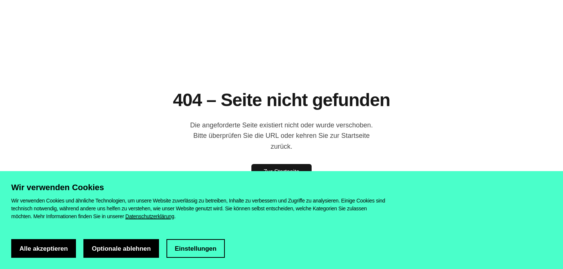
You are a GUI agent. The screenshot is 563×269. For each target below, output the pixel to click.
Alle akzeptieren (43, 248)
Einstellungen (195, 248)
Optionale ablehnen (121, 248)
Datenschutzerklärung (149, 216)
